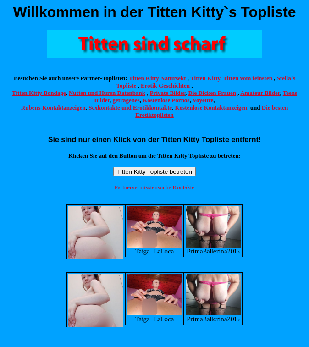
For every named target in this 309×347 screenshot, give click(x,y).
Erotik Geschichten (165, 85)
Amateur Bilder (260, 92)
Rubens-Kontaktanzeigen (53, 107)
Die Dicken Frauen (212, 92)
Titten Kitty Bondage (39, 92)
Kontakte (184, 187)
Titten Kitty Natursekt (157, 78)
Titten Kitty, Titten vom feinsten (231, 78)
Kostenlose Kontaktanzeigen (211, 107)
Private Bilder (167, 92)
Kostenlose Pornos (166, 100)
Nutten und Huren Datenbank (107, 92)
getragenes (126, 100)
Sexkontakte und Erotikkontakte (130, 107)
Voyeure (203, 100)
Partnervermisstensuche (143, 187)
